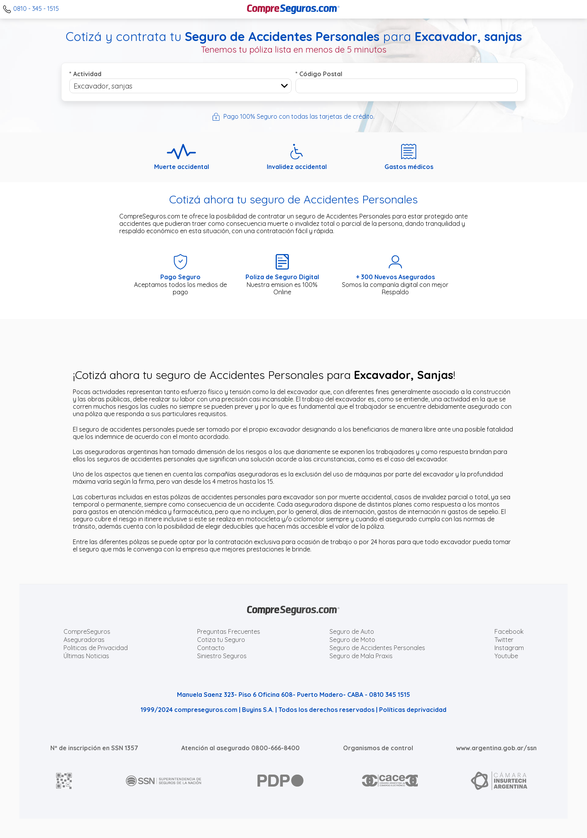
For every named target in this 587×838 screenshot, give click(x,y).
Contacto (211, 648)
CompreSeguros (87, 631)
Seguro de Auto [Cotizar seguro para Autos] (352, 631)
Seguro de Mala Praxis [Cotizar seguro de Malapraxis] (361, 656)
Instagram (509, 648)
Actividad (85, 74)
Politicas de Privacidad (96, 648)
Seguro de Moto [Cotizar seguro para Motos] (352, 640)
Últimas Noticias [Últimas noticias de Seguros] (86, 656)
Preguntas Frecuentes (228, 631)
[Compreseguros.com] (293, 9)
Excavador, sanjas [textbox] (103, 86)
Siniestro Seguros (222, 656)
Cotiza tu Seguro (221, 640)
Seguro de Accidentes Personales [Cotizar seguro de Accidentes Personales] (377, 648)
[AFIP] (64, 780)
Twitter (503, 640)
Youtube (506, 656)
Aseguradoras (84, 640)
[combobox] (180, 86)
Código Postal (318, 74)
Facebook (508, 631)
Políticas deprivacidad (412, 709)
